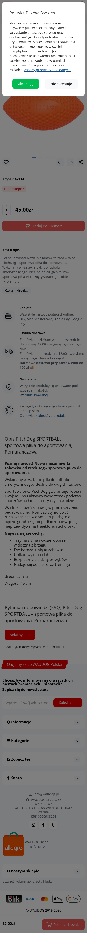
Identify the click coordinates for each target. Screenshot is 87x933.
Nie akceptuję (61, 84)
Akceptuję (25, 84)
